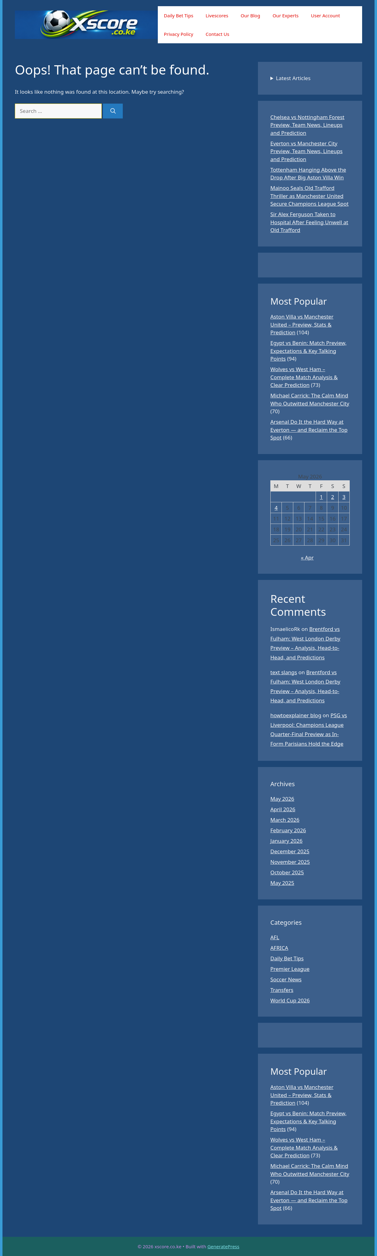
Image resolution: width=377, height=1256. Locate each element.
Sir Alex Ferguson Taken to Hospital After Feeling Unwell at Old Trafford (309, 222)
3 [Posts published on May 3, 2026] (343, 496)
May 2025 (282, 882)
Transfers (281, 989)
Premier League (289, 968)
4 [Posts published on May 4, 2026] (276, 507)
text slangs (283, 672)
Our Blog (250, 15)
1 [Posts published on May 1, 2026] (321, 496)
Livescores (217, 15)
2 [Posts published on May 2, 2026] (332, 496)
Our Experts (286, 15)
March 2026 (284, 819)
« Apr (307, 557)
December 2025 (289, 851)
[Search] (113, 111)
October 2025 (287, 872)
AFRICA (279, 947)
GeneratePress (223, 1246)
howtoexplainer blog (295, 715)
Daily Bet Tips (178, 15)
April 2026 (282, 809)
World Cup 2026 (290, 1000)
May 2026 (282, 798)
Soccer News (286, 979)
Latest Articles (293, 78)
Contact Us (217, 34)
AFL (274, 937)
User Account (325, 15)
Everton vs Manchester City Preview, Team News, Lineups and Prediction (306, 151)
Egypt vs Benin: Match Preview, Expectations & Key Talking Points (308, 350)
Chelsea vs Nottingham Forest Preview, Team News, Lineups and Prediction (307, 125)
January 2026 (286, 840)
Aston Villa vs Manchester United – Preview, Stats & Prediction (301, 324)
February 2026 (288, 830)
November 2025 (290, 861)
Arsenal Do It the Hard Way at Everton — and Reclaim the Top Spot (309, 429)
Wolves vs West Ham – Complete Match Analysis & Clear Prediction (304, 377)
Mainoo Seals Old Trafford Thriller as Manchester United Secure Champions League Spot (309, 195)
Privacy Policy (178, 34)
